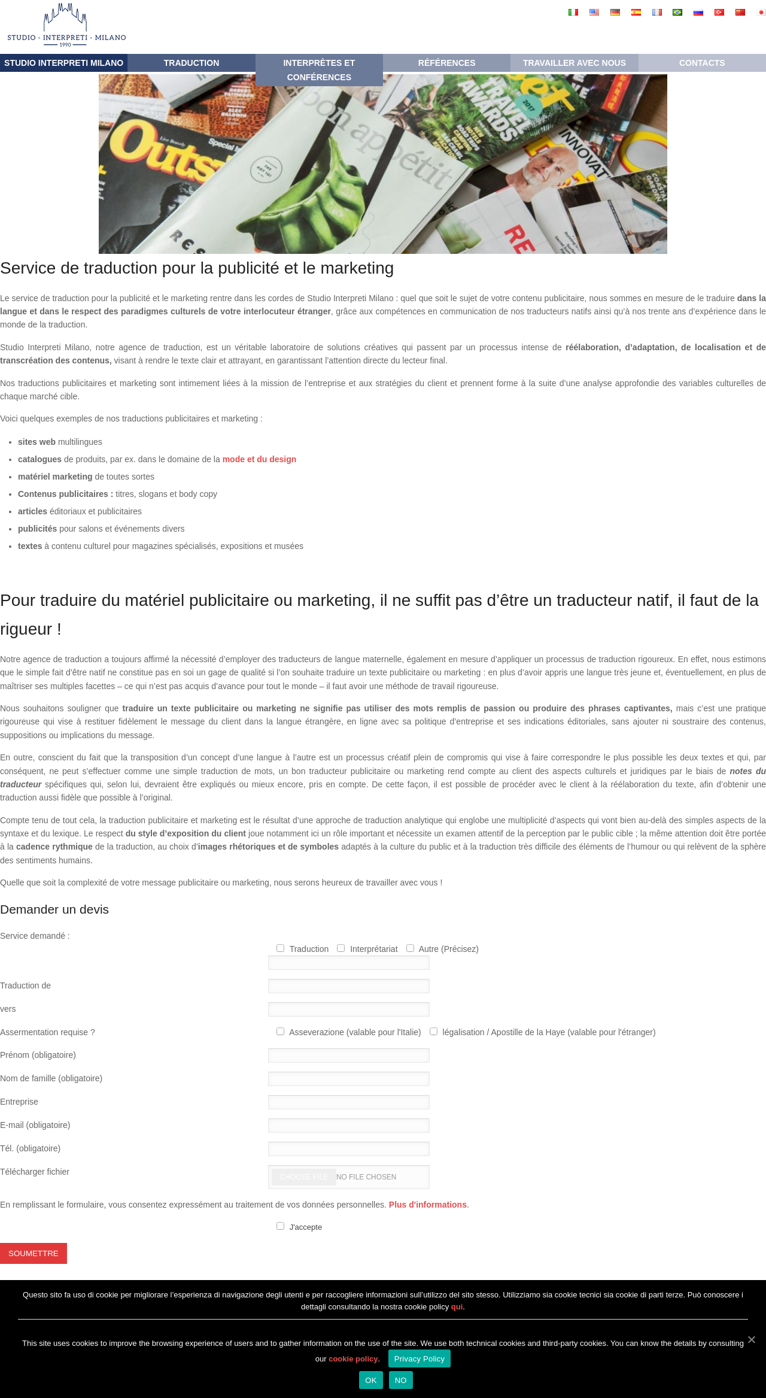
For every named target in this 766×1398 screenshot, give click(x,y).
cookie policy (353, 1358)
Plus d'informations (428, 1204)
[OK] (751, 1339)
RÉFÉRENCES (447, 63)
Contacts (702, 63)
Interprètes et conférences (319, 70)
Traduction (192, 63)
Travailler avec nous (574, 63)
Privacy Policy (419, 1358)
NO (401, 1380)
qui (457, 1306)
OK (370, 1380)
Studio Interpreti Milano (63, 63)
